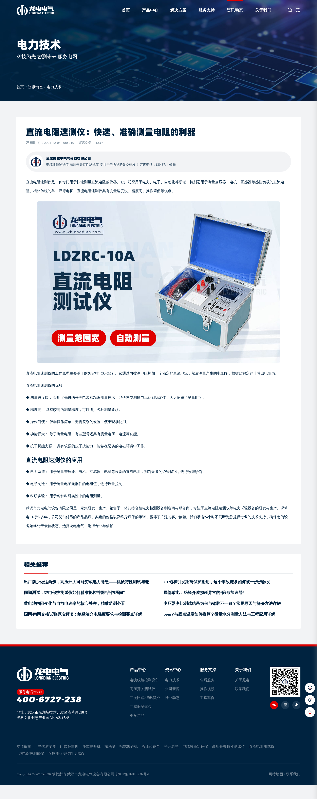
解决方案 (175, 10)
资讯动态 (231, 10)
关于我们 (259, 10)
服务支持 (203, 10)
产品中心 (146, 10)
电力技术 (58, 90)
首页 (122, 10)
